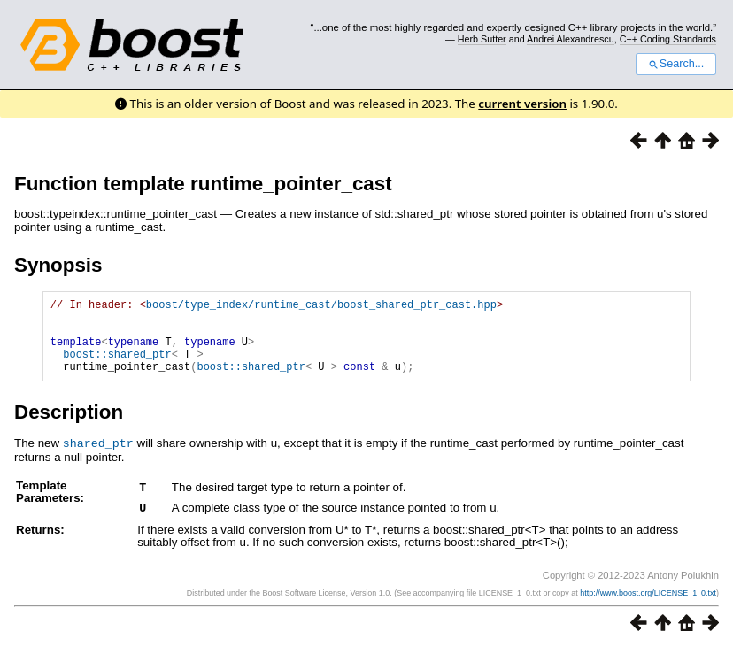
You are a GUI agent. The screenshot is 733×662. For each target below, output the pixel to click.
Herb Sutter (482, 39)
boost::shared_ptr (117, 366)
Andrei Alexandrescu (570, 39)
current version (522, 104)
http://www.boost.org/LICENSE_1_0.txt (648, 606)
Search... (676, 64)
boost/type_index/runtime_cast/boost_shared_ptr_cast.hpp (321, 306)
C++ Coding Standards (668, 39)
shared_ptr (98, 458)
